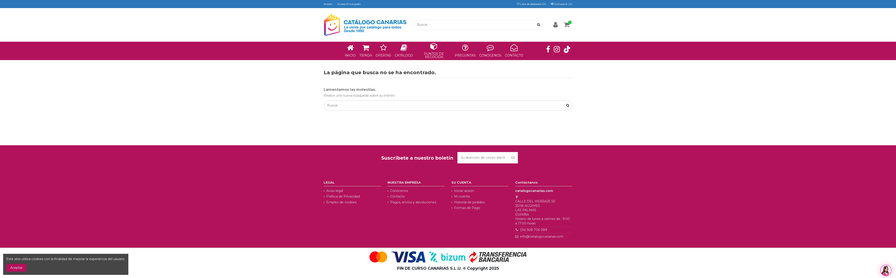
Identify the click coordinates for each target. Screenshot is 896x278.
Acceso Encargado (349, 4)
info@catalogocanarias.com (541, 237)
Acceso (328, 4)
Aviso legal (334, 191)
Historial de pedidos (469, 202)
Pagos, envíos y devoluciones (413, 202)
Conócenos (399, 191)
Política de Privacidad (343, 196)
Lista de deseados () (532, 4)
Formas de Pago (467, 208)
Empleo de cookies (341, 202)
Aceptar (16, 268)
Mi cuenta (462, 196)
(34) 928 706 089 (533, 230)
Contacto (397, 196)
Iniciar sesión (464, 191)
